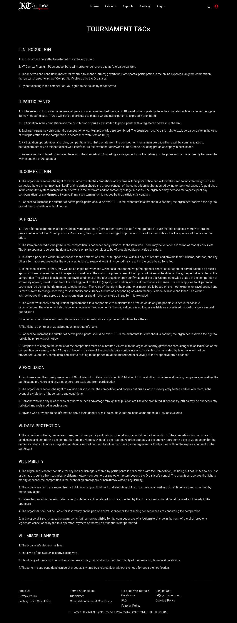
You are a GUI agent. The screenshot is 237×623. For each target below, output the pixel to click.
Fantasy (145, 6)
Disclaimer (77, 596)
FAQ (124, 600)
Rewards (111, 6)
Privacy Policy (28, 596)
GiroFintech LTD (139, 612)
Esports (128, 6)
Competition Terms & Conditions (91, 601)
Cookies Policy (165, 600)
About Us (24, 591)
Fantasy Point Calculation (35, 601)
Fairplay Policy (130, 605)
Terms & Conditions (82, 591)
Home (94, 6)
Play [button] (159, 6)
